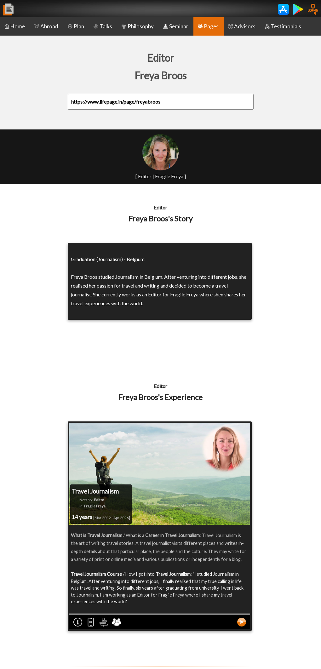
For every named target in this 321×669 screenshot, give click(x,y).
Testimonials (283, 26)
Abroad (46, 26)
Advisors (241, 26)
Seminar (175, 26)
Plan (76, 26)
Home (14, 26)
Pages (208, 26)
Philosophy (138, 26)
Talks (103, 26)
